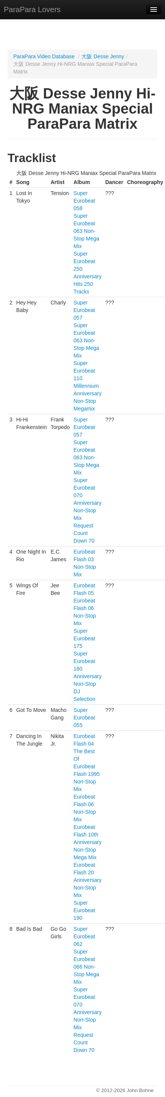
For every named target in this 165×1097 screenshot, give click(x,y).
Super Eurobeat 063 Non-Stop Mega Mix (86, 231)
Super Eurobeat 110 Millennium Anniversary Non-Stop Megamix (87, 386)
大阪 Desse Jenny (102, 56)
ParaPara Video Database (44, 56)
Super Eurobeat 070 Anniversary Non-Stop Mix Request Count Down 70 (87, 510)
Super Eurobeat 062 (84, 936)
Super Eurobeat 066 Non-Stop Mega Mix (86, 967)
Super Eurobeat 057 (84, 310)
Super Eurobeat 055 (84, 717)
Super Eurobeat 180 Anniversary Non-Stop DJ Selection (87, 676)
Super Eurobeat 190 (84, 910)
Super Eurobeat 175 (84, 638)
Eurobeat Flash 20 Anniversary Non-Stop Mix (87, 880)
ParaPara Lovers (32, 9)
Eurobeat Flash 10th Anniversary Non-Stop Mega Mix (87, 842)
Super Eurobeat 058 (84, 200)
